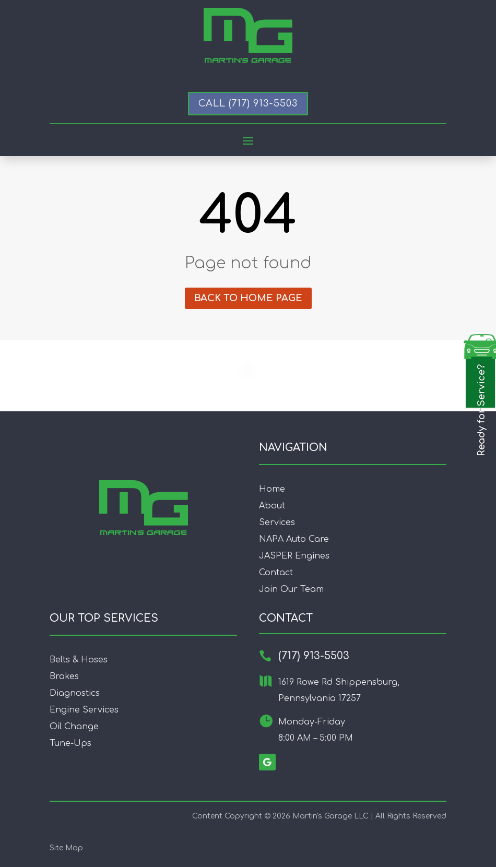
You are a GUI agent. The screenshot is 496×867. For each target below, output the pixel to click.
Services (277, 522)
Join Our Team (291, 589)
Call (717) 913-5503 (248, 103)
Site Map (66, 848)
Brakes (64, 676)
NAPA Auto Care (294, 539)
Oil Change (74, 726)
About (272, 505)
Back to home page (248, 298)
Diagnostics (75, 693)
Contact (276, 572)
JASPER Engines (294, 556)
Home (272, 489)
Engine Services (84, 710)
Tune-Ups (70, 743)
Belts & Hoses (79, 659)
